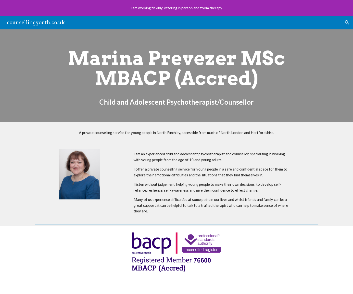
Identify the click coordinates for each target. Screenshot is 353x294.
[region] (176, 8)
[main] (176, 75)
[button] (347, 22)
